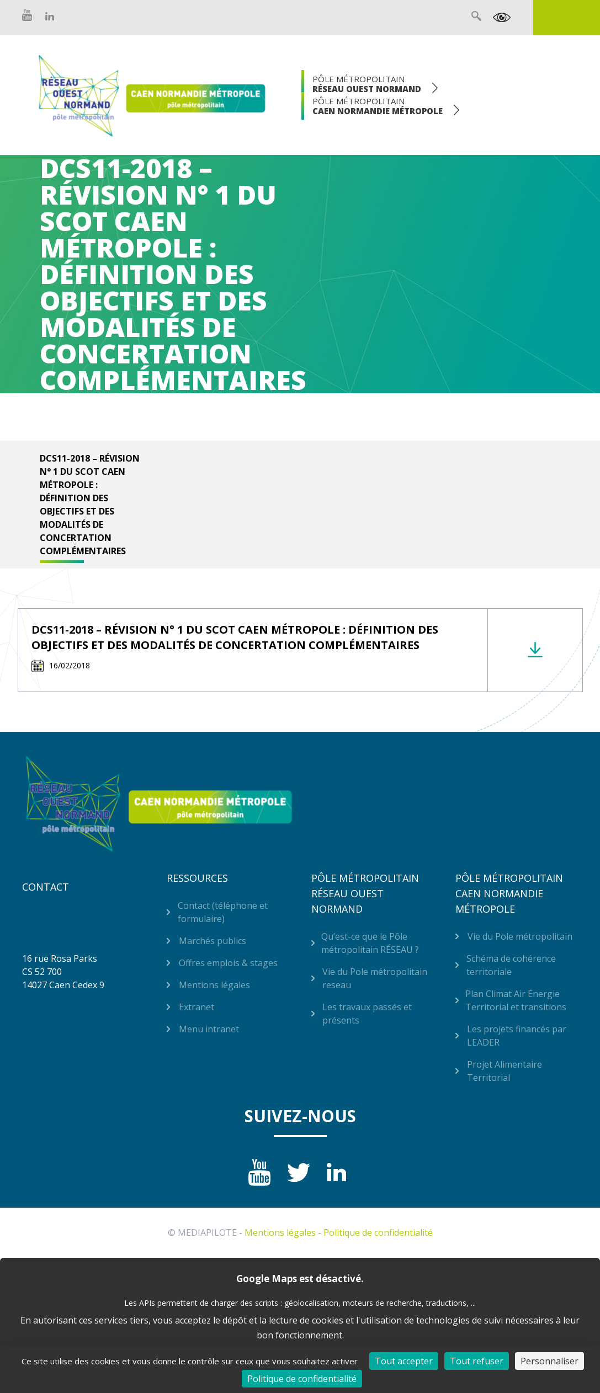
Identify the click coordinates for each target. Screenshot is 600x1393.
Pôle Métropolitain (366, 83)
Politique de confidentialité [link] (302, 1379)
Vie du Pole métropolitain (520, 936)
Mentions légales (214, 985)
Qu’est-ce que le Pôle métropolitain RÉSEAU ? (370, 943)
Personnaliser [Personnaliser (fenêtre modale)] (549, 1361)
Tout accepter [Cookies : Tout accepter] (404, 1361)
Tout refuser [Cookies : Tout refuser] (476, 1361)
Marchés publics (212, 941)
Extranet (566, 18)
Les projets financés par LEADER (516, 1035)
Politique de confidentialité (378, 1232)
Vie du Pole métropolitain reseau (374, 978)
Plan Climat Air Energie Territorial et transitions (515, 1000)
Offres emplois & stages (228, 963)
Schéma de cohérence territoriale (511, 965)
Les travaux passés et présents (367, 1013)
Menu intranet (209, 1029)
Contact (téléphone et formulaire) (223, 912)
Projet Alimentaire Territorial (504, 1071)
